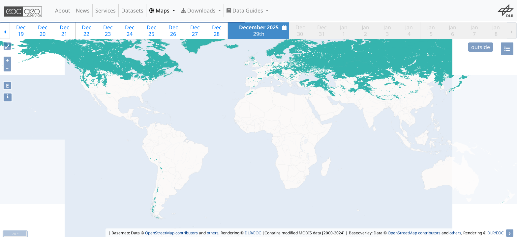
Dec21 (64, 31)
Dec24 (130, 31)
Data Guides (245, 10)
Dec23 (108, 31)
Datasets (132, 10)
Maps (160, 10)
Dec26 (173, 31)
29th (264, 31)
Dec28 (217, 31)
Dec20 (42, 31)
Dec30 (300, 31)
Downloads (199, 10)
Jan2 (365, 31)
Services (105, 10)
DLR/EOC (253, 233)
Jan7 (474, 31)
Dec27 (195, 31)
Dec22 (86, 31)
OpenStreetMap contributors (171, 233)
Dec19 (21, 31)
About (62, 10)
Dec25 (151, 31)
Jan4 (409, 31)
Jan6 (452, 31)
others (213, 233)
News (83, 10)
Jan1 (344, 31)
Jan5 (431, 31)
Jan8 (496, 31)
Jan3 (387, 31)
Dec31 (322, 31)
